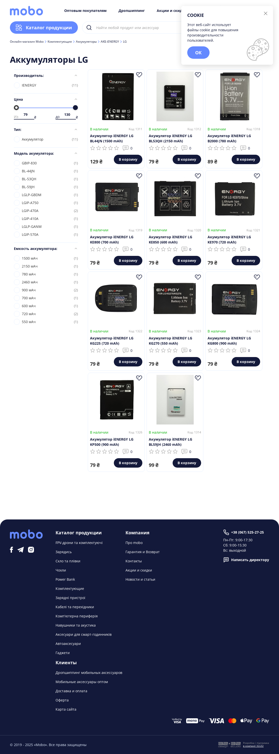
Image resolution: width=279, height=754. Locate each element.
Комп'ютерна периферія (77, 616)
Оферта (62, 700)
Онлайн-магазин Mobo (27, 41)
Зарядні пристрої (70, 597)
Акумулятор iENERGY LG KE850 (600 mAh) (170, 239)
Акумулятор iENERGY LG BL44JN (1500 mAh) (111, 138)
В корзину (128, 159)
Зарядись (64, 551)
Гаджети (63, 652)
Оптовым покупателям (85, 10)
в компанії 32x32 (253, 746)
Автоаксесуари (68, 643)
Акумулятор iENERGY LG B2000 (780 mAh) (229, 138)
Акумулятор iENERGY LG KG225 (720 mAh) (111, 341)
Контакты (133, 561)
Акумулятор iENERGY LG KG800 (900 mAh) (229, 341)
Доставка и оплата (71, 691)
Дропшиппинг (132, 10)
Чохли (61, 570)
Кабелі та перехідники (75, 606)
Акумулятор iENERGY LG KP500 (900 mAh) (111, 442)
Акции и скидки (172, 10)
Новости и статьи (140, 579)
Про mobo (134, 542)
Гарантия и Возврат (142, 551)
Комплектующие (60, 41)
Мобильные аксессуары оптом (82, 681)
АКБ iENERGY (110, 41)
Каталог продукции (44, 27)
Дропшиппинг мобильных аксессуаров (89, 672)
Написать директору (246, 560)
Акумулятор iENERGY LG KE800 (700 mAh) (111, 239)
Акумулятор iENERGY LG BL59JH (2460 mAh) (170, 442)
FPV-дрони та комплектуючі (79, 542)
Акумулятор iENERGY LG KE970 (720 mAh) (229, 239)
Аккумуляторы (86, 41)
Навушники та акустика (76, 625)
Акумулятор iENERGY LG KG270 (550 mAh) (170, 341)
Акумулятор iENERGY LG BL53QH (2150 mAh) (170, 138)
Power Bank (65, 579)
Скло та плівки (68, 561)
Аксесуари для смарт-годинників (84, 634)
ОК (198, 53)
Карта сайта (66, 709)
